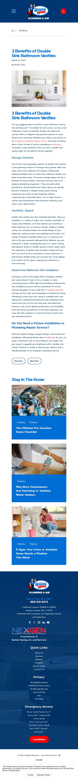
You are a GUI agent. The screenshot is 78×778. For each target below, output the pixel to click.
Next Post (34, 361)
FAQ (39, 695)
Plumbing (48, 337)
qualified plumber (55, 290)
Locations (39, 739)
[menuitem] (39, 759)
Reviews (39, 659)
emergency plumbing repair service (31, 141)
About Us (39, 652)
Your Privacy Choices (50, 755)
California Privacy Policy (39, 685)
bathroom (56, 144)
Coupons (39, 662)
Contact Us (39, 669)
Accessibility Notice (39, 682)
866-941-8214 (39, 601)
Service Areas (39, 666)
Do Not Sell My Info (39, 689)
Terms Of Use (39, 692)
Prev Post (18, 361)
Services (39, 656)
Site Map (39, 699)
